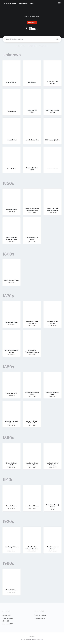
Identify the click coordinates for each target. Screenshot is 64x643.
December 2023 (7, 618)
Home (26, 16)
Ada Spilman (32, 82)
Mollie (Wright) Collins (52, 140)
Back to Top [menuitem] (32, 636)
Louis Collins (11, 169)
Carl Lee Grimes (11, 209)
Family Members (35, 16)
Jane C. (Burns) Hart (31, 140)
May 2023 (5, 621)
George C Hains (53, 169)
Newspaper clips (39, 618)
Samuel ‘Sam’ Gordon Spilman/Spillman (32, 209)
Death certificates (40, 615)
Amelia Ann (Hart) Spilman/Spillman (52, 209)
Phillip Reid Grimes (12, 590)
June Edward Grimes (32, 506)
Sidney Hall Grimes (11, 322)
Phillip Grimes (11, 111)
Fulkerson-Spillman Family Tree (18, 3)
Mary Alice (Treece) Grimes (52, 506)
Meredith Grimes (11, 506)
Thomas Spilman (11, 82)
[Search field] (32, 39)
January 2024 (6, 615)
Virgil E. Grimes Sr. (12, 393)
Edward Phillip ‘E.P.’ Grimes (32, 238)
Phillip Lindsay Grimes (11, 280)
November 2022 (7, 624)
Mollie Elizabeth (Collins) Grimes (11, 238)
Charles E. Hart (11, 140)
